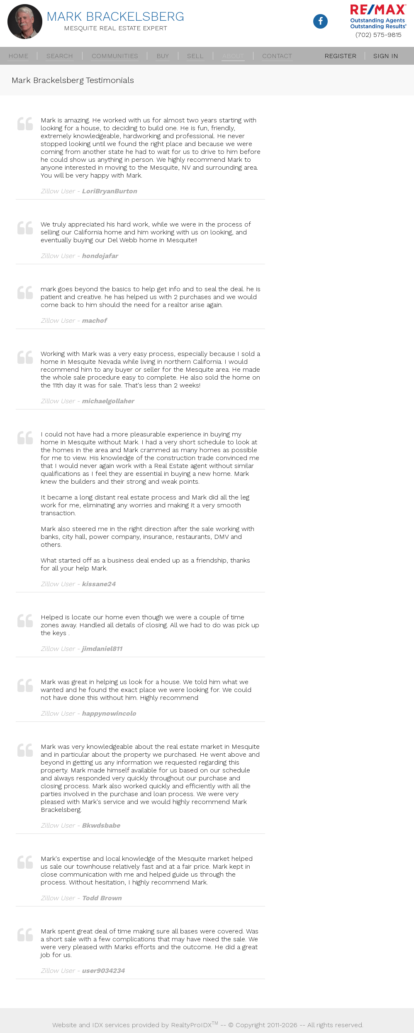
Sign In (385, 56)
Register (340, 56)
